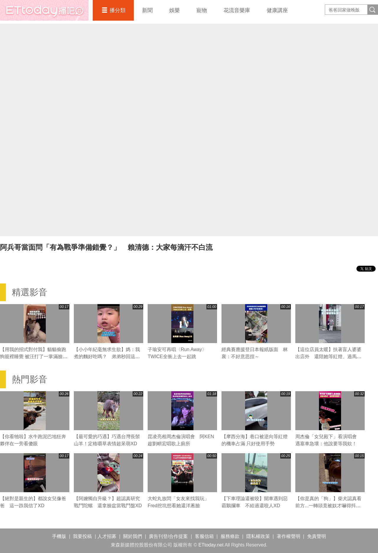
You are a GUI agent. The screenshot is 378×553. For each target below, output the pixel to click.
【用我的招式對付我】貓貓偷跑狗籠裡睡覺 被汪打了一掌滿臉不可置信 (33, 356)
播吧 (44, 10)
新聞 (147, 10)
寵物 (201, 10)
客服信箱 (204, 536)
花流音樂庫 (237, 10)
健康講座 (277, 10)
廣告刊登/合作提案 (168, 536)
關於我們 (132, 536)
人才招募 (106, 536)
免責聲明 (316, 536)
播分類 (118, 10)
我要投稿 (82, 536)
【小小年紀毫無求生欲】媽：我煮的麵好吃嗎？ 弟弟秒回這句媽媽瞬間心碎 (107, 356)
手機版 (59, 536)
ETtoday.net (211, 544)
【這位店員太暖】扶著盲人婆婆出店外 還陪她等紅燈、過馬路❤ (328, 356)
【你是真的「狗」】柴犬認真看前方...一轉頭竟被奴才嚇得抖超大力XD (328, 505)
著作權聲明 (288, 536)
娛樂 (174, 10)
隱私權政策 (258, 536)
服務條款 (230, 536)
